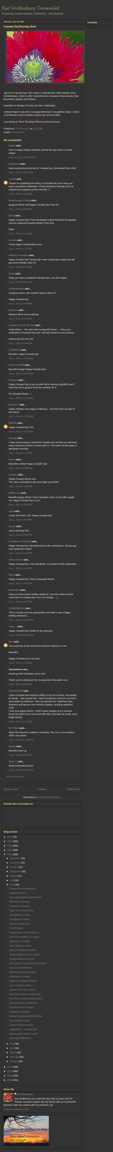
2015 (10, 841)
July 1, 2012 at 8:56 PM (20, 583)
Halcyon (13, 380)
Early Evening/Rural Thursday (24, 937)
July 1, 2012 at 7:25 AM (20, 233)
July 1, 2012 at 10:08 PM (21, 620)
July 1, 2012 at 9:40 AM (20, 343)
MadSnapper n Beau (19, 200)
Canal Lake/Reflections (21, 967)
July (12, 880)
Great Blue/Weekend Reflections (25, 897)
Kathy (12, 145)
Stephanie (14, 164)
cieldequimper (16, 288)
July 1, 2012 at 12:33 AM (21, 172)
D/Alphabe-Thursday (19, 976)
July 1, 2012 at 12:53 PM (21, 431)
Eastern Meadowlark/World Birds (25, 1016)
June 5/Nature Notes (19, 1020)
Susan (12, 526)
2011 (10, 1067)
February (15, 1057)
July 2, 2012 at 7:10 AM (20, 721)
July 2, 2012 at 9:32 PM (20, 755)
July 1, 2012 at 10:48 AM (21, 373)
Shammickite (16, 691)
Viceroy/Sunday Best (19, 923)
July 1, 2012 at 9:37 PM (20, 601)
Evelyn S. (14, 404)
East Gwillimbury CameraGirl (30, 8)
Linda (12, 273)
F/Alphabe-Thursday (19, 906)
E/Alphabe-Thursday (19, 941)
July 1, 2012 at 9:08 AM (20, 303)
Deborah (13, 310)
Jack (11, 511)
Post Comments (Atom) (48, 797)
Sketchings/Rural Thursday (22, 972)
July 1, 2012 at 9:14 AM (20, 318)
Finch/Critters (16, 928)
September (15, 871)
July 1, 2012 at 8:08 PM (20, 535)
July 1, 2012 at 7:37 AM (20, 248)
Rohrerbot (14, 590)
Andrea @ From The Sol (21, 325)
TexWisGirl (14, 350)
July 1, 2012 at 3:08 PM (20, 504)
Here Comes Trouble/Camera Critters (28, 963)
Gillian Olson (16, 559)
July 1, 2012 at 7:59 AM (20, 267)
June (12, 884)
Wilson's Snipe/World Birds (22, 950)
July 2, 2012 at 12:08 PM (21, 740)
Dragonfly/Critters (18, 893)
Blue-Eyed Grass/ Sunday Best (24, 994)
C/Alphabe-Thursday (19, 1011)
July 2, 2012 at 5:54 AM (20, 684)
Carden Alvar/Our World (21, 1025)
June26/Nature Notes (20, 915)
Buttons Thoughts (18, 255)
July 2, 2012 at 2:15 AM (20, 663)
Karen (12, 459)
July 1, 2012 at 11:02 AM (21, 398)
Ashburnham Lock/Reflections (24, 932)
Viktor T (13, 761)
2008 (10, 1080)
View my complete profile (16, 1109)
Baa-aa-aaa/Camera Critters (23, 1034)
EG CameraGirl (25, 1094)
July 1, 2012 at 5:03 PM (20, 520)
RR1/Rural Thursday (19, 901)
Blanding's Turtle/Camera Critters (25, 998)
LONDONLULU (17, 608)
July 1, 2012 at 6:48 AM (20, 209)
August (14, 876)
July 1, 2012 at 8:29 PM (20, 553)
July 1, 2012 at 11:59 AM (21, 416)
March (13, 1052)
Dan (11, 641)
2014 (10, 845)
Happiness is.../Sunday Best (23, 1029)
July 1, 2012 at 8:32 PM (20, 568)
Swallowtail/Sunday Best (21, 959)
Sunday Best (18, 132)
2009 (10, 1075)
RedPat (12, 423)
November (15, 862)
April (12, 1048)
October (14, 867)
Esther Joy (14, 493)
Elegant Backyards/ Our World (24, 954)
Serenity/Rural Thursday (21, 1007)
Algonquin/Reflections (20, 1038)
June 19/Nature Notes (20, 945)
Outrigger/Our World (19, 919)
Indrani (12, 240)
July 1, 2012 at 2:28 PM (20, 486)
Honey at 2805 (16, 365)
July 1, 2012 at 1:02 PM (20, 453)
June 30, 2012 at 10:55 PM (22, 157)
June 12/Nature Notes (20, 985)
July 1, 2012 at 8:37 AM (20, 282)
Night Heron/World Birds (21, 910)
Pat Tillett (14, 728)
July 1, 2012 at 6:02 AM (20, 194)
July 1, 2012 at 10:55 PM (21, 635)
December (15, 858)
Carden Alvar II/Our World (22, 989)
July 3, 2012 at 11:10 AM (21, 770)
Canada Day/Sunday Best (22, 888)
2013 (10, 850)
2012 (10, 854)
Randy (12, 746)
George (13, 438)
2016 (10, 837)
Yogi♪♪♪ (13, 626)
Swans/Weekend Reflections (23, 1003)
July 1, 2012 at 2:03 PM (20, 468)
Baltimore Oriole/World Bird (23, 981)
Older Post (73, 789)
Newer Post (11, 789)
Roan (11, 575)
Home (42, 789)
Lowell (12, 179)
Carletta (13, 474)
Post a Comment (14, 776)
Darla (11, 215)
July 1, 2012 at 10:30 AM (21, 358)
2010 (10, 1071)
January (14, 1061)
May (12, 1043)
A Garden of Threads (20, 541)
